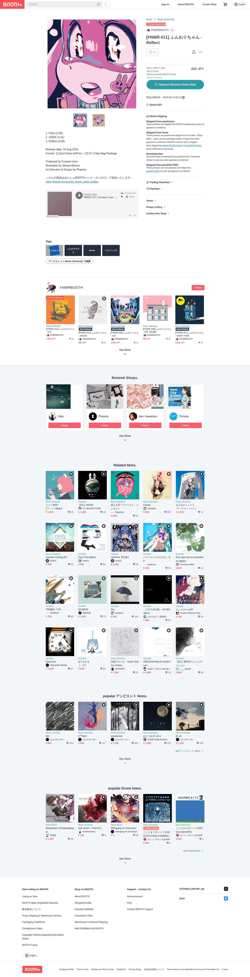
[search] (99, 4)
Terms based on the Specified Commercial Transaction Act (193, 969)
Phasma (103, 416)
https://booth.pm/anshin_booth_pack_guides (72, 181)
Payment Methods (84, 909)
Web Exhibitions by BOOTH (89, 928)
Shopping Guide (83, 902)
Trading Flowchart (160, 182)
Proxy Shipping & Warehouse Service (41, 915)
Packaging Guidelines (33, 922)
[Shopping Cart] (225, 4)
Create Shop (209, 4)
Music (149, 19)
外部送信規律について (154, 969)
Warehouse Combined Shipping (91, 922)
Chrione (184, 416)
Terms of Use (83, 969)
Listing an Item (29, 896)
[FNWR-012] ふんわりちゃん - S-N (60, 330)
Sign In (165, 4)
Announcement (135, 896)
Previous (48, 64)
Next (135, 64)
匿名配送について (31, 909)
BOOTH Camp (29, 945)
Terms (149, 200)
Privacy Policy (154, 207)
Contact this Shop (156, 213)
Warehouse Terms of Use (102, 969)
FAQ (129, 902)
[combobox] (64, 4)
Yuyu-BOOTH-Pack (192, 145)
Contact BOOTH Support (140, 909)
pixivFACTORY (153, 171)
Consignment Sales (32, 928)
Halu (61, 416)
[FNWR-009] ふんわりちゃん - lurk (125, 334)
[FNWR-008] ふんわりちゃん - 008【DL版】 (157, 330)
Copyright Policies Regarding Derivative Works (43, 936)
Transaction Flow (83, 915)
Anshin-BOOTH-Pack (171, 145)
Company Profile (66, 969)
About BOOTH (186, 4)
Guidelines (121, 969)
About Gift (155, 104)
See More (125, 439)
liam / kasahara (148, 416)
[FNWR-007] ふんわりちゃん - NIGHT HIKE (189, 334)
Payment (154, 188)
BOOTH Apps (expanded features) (40, 902)
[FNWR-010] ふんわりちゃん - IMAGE (93, 334)
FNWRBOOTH (71, 287)
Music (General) (165, 19)
